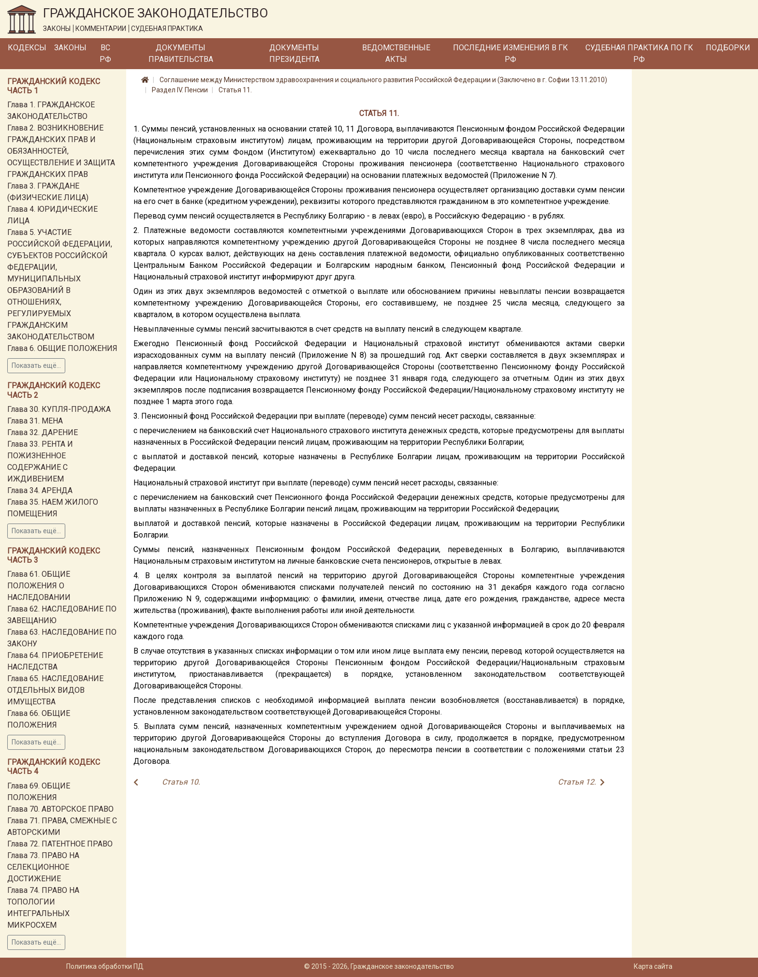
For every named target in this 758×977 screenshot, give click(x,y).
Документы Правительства (180, 53)
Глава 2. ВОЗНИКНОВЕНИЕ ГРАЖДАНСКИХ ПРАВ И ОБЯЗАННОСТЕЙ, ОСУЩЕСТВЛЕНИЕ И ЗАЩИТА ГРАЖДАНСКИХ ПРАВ (61, 151)
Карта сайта (653, 966)
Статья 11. (235, 90)
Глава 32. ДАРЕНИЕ (42, 432)
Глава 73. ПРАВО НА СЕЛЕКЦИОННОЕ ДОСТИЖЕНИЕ (43, 867)
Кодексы (27, 47)
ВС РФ (105, 53)
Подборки (728, 47)
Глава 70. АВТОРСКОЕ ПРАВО (60, 809)
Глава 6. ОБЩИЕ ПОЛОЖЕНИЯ (62, 348)
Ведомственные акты (396, 53)
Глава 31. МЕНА (35, 420)
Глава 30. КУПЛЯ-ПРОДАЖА (59, 409)
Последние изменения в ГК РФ (510, 53)
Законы (70, 47)
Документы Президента (294, 53)
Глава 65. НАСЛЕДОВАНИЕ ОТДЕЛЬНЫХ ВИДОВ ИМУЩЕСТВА (55, 690)
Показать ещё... (36, 365)
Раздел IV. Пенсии (180, 90)
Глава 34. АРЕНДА (40, 490)
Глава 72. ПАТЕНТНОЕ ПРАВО (60, 843)
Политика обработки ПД (105, 966)
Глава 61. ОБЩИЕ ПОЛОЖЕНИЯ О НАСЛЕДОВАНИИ (39, 585)
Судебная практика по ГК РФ (639, 53)
